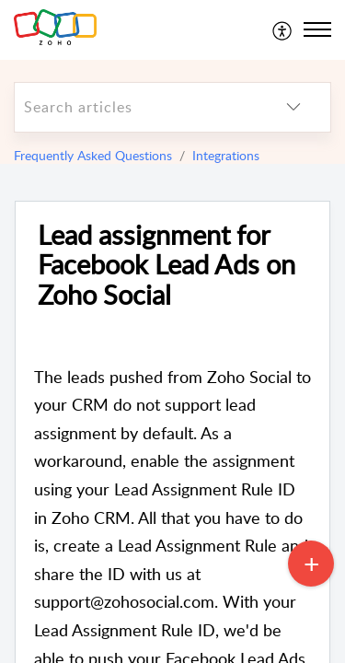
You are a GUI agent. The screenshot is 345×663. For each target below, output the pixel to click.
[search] (136, 107)
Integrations (225, 155)
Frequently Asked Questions (93, 155)
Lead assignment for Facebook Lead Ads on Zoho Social (166, 265)
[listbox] (293, 107)
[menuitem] (283, 29)
